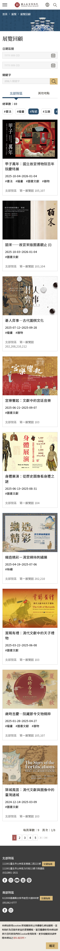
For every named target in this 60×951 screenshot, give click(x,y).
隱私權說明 (18, 937)
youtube (17, 880)
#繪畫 (20, 111)
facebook (4, 880)
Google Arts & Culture (23, 880)
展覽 (13, 14)
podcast (29, 880)
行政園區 (40, 868)
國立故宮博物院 (26, 5)
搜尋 (54, 81)
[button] (47, 5)
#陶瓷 (33, 111)
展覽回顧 (25, 14)
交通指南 (47, 864)
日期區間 (8, 49)
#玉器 (46, 111)
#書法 (7, 111)
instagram (10, 880)
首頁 (5, 14)
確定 (52, 945)
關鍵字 (6, 75)
